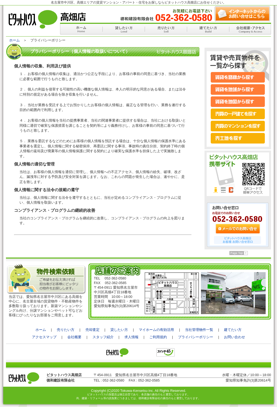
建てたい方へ (208, 29)
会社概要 (74, 337)
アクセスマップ (44, 337)
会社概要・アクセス (250, 29)
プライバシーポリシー (195, 337)
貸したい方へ (123, 29)
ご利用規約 (158, 337)
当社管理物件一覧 (199, 330)
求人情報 (131, 337)
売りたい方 (65, 330)
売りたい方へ (165, 29)
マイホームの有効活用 (156, 330)
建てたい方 (233, 330)
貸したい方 (119, 330)
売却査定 (92, 330)
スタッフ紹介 (103, 337)
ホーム (81, 29)
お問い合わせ (234, 337)
